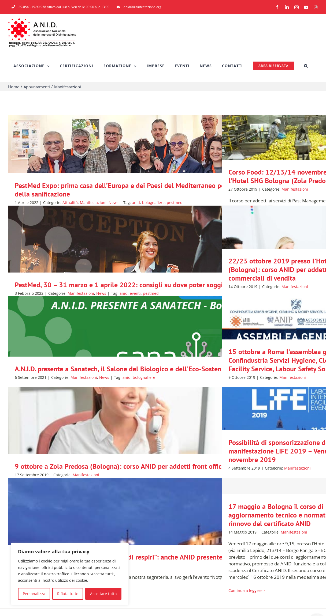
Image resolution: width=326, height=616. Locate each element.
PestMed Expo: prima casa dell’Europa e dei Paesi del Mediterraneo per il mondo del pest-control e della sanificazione (162, 189)
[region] (70, 574)
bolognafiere (153, 202)
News (113, 202)
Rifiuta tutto (67, 593)
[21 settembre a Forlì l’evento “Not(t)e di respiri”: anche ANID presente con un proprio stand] (163, 539)
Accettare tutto (103, 593)
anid (136, 202)
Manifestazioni (93, 202)
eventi (135, 293)
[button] (306, 66)
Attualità (70, 202)
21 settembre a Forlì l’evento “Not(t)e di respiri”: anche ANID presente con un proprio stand (150, 557)
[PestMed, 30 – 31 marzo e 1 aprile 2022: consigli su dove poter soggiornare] (163, 267)
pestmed (175, 202)
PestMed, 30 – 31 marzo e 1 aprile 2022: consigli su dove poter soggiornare (128, 284)
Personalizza (34, 593)
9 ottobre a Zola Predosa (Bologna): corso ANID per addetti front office (120, 466)
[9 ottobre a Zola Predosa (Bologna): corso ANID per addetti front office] (163, 448)
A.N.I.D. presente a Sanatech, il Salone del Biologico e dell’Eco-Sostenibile (125, 368)
